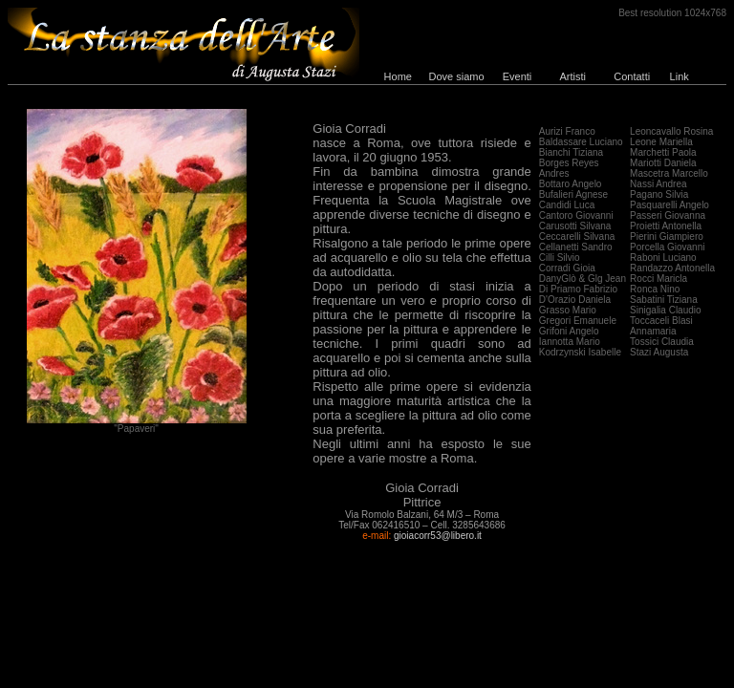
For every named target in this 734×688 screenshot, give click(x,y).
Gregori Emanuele (577, 320)
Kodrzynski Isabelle (580, 352)
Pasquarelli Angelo (669, 205)
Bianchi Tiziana (571, 152)
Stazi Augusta (659, 352)
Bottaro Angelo (570, 184)
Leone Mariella (661, 142)
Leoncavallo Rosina (671, 131)
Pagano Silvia (659, 194)
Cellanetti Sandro (576, 247)
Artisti (572, 76)
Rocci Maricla (658, 278)
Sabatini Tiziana (664, 299)
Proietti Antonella (666, 226)
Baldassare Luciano (581, 142)
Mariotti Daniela (663, 163)
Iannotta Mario (569, 341)
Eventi (517, 76)
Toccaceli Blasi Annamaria (661, 325)
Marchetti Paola (663, 152)
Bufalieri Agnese (573, 194)
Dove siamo (457, 76)
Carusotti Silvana (575, 226)
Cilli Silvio (559, 257)
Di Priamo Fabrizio (578, 289)
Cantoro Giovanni (576, 215)
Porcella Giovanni (667, 247)
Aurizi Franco (567, 131)
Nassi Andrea (658, 184)
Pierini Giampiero (666, 236)
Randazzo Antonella (672, 268)
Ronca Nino (655, 289)
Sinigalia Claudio (666, 310)
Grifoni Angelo (569, 331)
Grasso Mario (567, 310)
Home (398, 76)
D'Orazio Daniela (575, 299)
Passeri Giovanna (667, 215)
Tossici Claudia (662, 341)
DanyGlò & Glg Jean (582, 278)
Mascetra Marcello (669, 173)
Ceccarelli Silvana (577, 236)
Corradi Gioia (567, 268)
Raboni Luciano (663, 257)
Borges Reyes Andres (569, 168)
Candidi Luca (566, 205)
